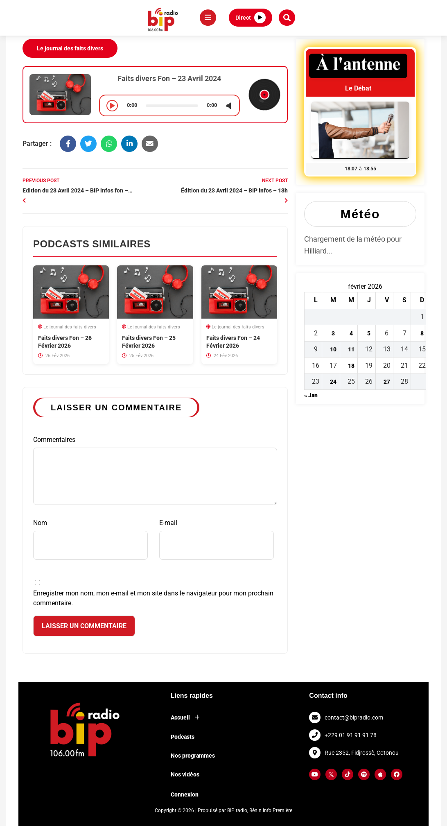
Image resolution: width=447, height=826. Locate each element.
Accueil (187, 717)
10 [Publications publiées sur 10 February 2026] (333, 349)
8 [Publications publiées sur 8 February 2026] (422, 333)
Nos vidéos (185, 774)
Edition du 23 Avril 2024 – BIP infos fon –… (78, 190)
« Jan (311, 395)
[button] (287, 17)
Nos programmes (193, 755)
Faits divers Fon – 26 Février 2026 (65, 342)
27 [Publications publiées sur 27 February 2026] (387, 381)
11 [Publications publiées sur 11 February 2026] (351, 349)
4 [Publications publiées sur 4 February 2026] (351, 333)
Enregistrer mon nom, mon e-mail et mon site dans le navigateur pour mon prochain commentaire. (153, 598)
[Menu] (208, 17)
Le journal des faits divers (70, 48)
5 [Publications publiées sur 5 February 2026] (368, 333)
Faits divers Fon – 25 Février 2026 (149, 342)
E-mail (216, 539)
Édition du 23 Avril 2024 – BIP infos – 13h (234, 190)
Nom (90, 539)
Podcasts (182, 736)
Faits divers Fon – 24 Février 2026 (233, 342)
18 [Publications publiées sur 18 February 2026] (351, 365)
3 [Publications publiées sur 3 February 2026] (333, 333)
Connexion (185, 794)
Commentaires (155, 470)
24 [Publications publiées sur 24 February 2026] (333, 381)
